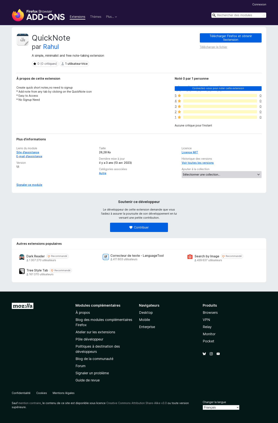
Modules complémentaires (97, 305)
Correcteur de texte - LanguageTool (137, 256)
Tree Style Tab (37, 270)
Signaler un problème (92, 373)
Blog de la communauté (94, 359)
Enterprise (147, 327)
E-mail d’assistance (29, 156)
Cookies (41, 393)
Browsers (210, 312)
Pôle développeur (89, 339)
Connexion (259, 4)
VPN (206, 320)
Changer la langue (214, 402)
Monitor (209, 334)
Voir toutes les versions (198, 162)
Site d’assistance (27, 152)
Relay (207, 327)
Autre (102, 173)
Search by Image (207, 256)
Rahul (51, 46)
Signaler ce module (29, 184)
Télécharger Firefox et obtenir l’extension (230, 38)
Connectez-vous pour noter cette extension (218, 88)
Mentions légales (64, 393)
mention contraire (29, 403)
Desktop (146, 312)
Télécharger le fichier (213, 47)
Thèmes (95, 17)
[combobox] (238, 15)
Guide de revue (87, 380)
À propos (82, 312)
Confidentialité (21, 393)
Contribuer (139, 227)
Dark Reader (35, 256)
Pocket (208, 341)
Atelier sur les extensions (95, 332)
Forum (80, 366)
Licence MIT (190, 152)
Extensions (77, 17)
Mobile (144, 320)
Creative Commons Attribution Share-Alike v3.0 (136, 403)
